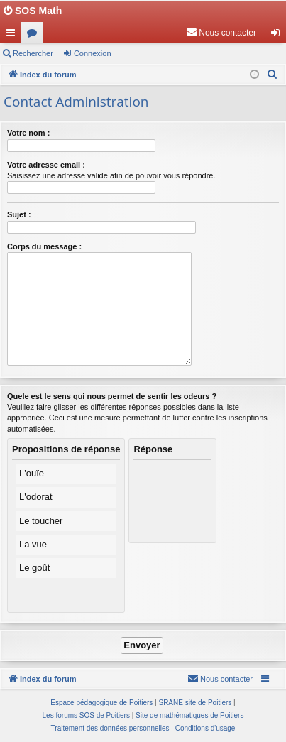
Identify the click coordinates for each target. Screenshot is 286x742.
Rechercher (33, 53)
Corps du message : (44, 246)
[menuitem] (221, 32)
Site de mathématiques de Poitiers (189, 715)
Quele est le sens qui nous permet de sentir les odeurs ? (111, 396)
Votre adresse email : (46, 164)
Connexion (92, 53)
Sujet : (19, 214)
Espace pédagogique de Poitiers (101, 702)
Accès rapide (13, 35)
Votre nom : (28, 133)
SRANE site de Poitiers (194, 702)
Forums (35, 35)
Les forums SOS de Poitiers (86, 715)
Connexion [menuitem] (278, 35)
